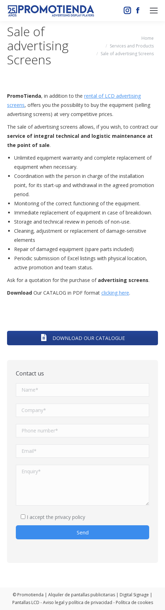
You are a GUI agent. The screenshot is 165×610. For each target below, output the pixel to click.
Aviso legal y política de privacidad (77, 602)
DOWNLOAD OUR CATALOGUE (82, 338)
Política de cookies (134, 602)
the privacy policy (65, 517)
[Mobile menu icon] (154, 10)
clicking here (115, 292)
